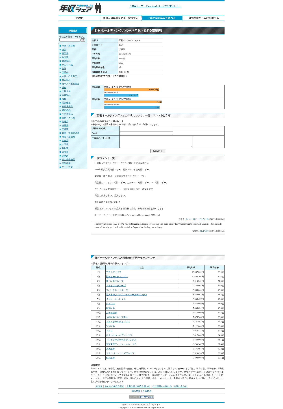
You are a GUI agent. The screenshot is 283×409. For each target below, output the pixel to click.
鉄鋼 (64, 87)
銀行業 (65, 148)
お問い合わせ (180, 386)
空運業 (65, 129)
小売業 (65, 144)
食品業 (65, 57)
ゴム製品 (66, 80)
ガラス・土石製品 (70, 83)
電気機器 (66, 102)
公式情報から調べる (162, 386)
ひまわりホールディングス (119, 335)
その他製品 (67, 114)
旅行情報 (136, 391)
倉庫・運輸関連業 (70, 133)
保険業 (65, 155)
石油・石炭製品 (69, 76)
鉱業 (64, 49)
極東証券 (110, 308)
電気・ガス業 (68, 118)
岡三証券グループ (114, 281)
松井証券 (110, 357)
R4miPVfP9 (204, 231)
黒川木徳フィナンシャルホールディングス (126, 294)
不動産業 (66, 163)
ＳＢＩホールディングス (118, 321)
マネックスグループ (116, 285)
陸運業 (65, 121)
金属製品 (66, 95)
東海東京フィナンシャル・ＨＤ (121, 344)
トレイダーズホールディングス (121, 339)
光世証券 (110, 326)
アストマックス (113, 272)
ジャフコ (110, 303)
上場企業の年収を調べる (138, 386)
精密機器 (66, 110)
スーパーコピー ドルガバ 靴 (197, 219)
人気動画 (147, 391)
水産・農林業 (68, 46)
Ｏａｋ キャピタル (116, 299)
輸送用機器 (67, 106)
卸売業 (65, 140)
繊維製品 (66, 61)
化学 (64, 68)
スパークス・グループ (117, 290)
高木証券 (110, 348)
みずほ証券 (111, 312)
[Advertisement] (141, 24)
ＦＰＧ (109, 330)
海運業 (65, 125)
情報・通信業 (68, 136)
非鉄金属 (66, 91)
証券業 (65, 152)
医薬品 (65, 72)
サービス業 (67, 167)
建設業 (65, 53)
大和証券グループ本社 (117, 317)
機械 (64, 99)
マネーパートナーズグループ (120, 353)
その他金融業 (68, 159)
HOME (99, 386)
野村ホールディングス (117, 276)
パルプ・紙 (67, 65)
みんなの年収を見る (114, 386)
